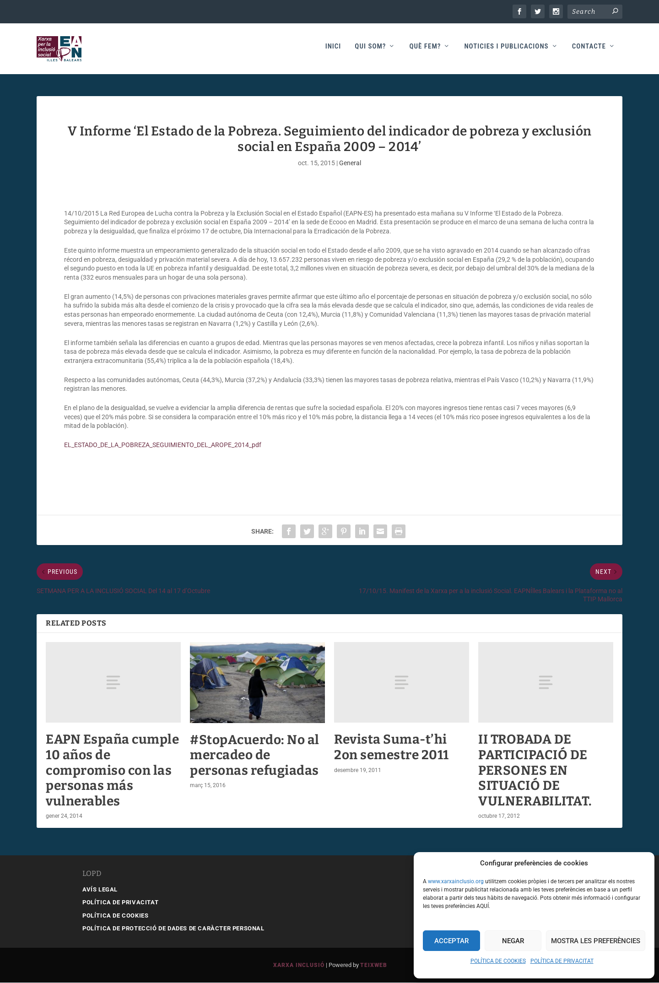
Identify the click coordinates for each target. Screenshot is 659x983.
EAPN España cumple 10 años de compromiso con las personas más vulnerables (112, 770)
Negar (513, 941)
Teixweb (373, 965)
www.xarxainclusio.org (456, 881)
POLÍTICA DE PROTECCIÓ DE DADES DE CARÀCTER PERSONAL (173, 928)
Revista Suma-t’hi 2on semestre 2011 (391, 747)
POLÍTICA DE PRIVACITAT (562, 961)
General (350, 163)
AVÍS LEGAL (100, 889)
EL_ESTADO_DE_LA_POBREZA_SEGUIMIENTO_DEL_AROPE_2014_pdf (162, 445)
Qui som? (370, 51)
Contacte (589, 51)
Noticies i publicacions (506, 51)
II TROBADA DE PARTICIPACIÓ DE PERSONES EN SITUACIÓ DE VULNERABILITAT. (535, 770)
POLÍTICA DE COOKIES (498, 961)
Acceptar (451, 941)
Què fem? (425, 51)
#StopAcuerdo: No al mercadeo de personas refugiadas (254, 755)
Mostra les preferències (595, 941)
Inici (333, 51)
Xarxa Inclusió (298, 965)
